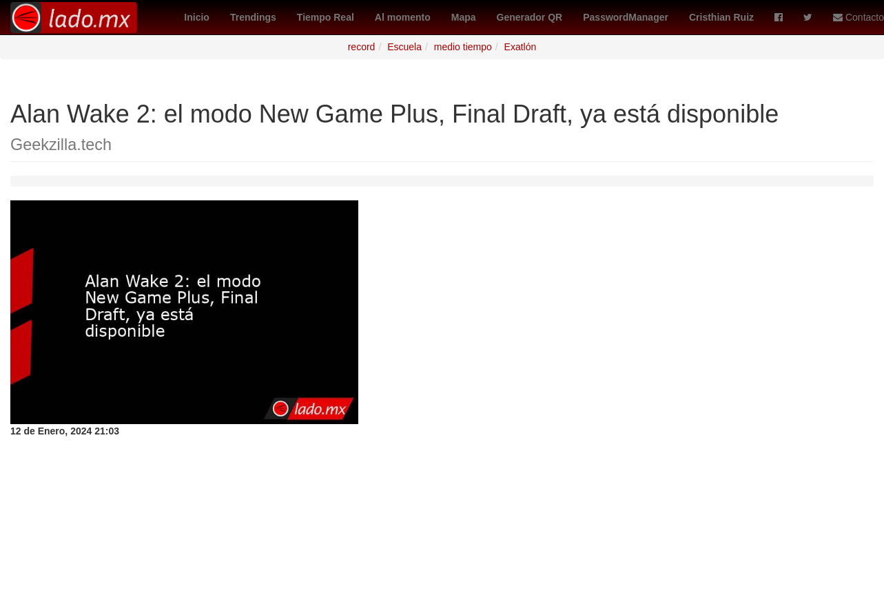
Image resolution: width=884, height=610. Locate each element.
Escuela (404, 46)
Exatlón (520, 46)
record (362, 46)
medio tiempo (463, 46)
